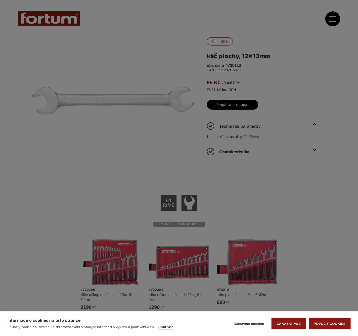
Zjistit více (166, 327)
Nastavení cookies (249, 324)
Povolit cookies (330, 324)
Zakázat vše (289, 324)
